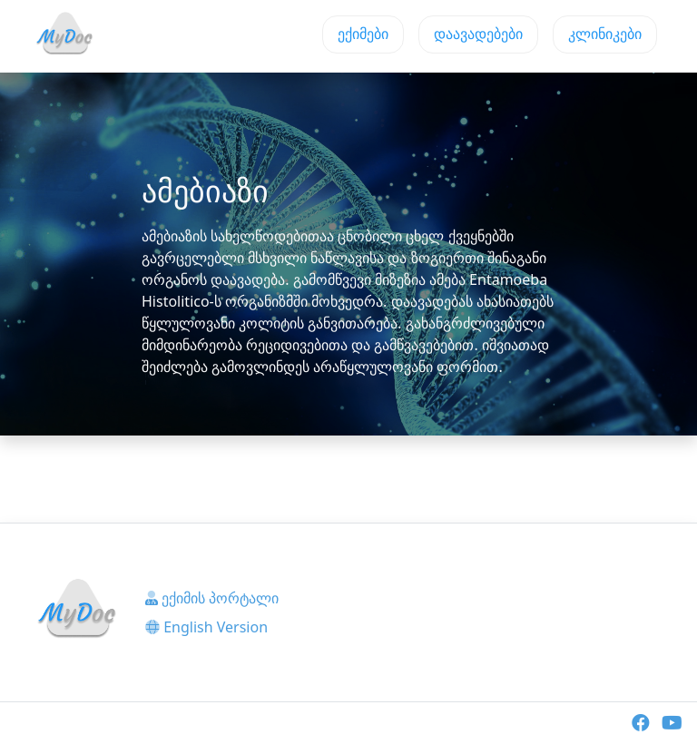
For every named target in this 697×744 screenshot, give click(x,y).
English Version (206, 627)
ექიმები (363, 34)
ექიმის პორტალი (212, 598)
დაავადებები (478, 34)
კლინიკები (605, 34)
